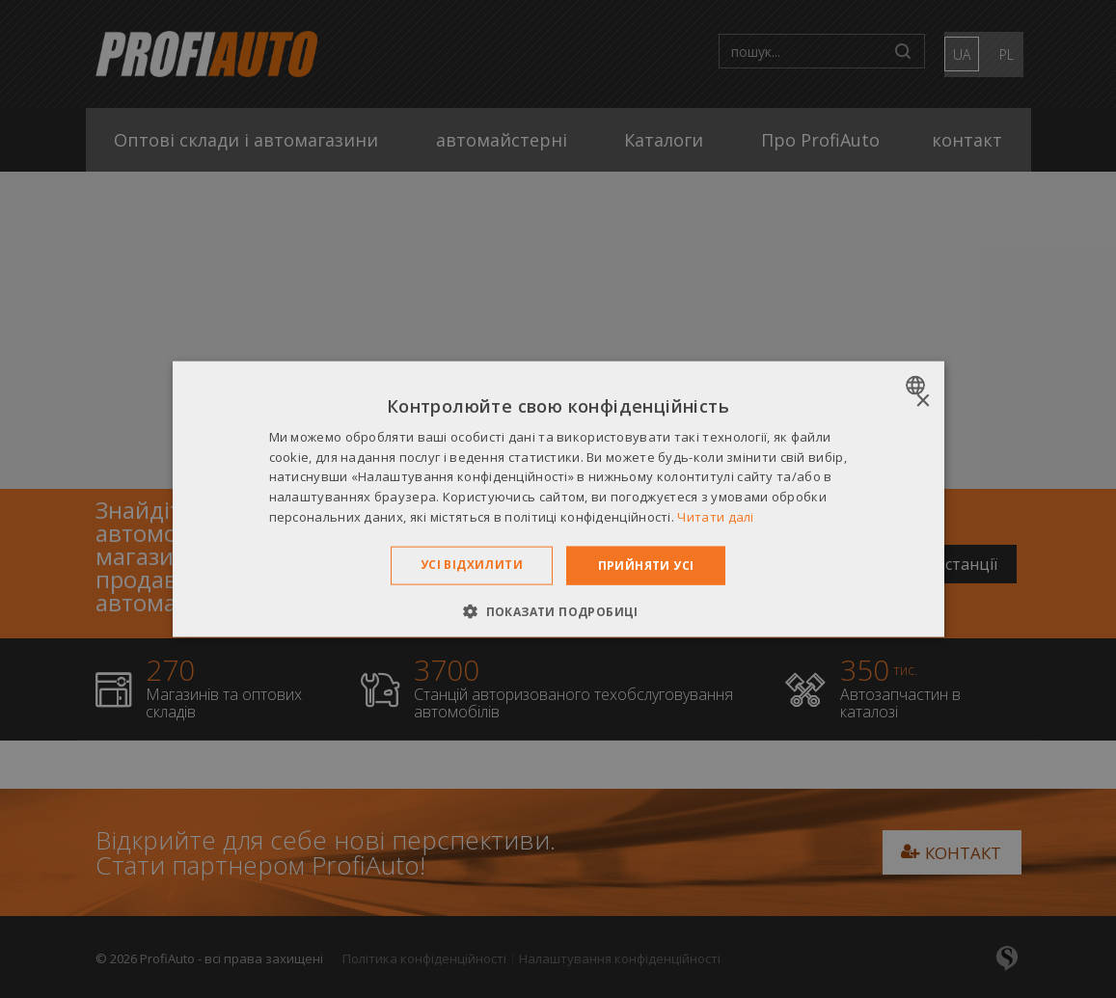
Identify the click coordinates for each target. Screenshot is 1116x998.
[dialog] (558, 499)
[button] (558, 611)
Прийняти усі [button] (646, 564)
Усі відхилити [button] (472, 563)
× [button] (922, 400)
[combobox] (918, 384)
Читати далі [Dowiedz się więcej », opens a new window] (715, 517)
